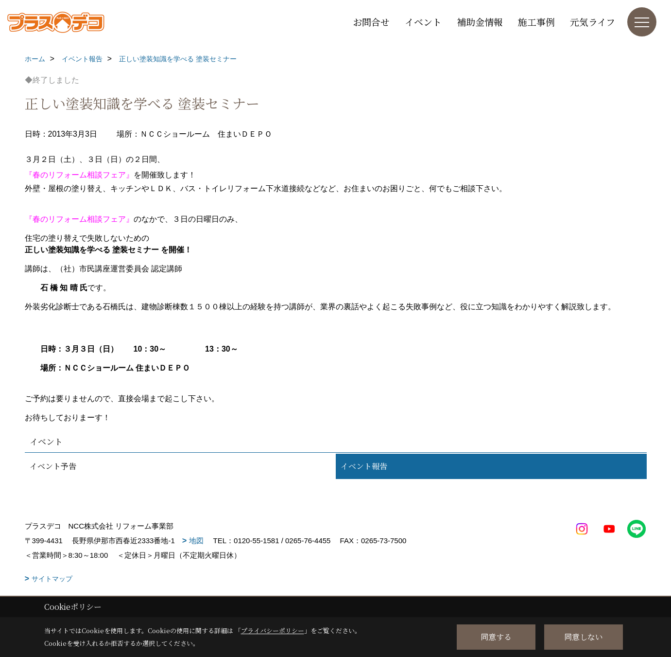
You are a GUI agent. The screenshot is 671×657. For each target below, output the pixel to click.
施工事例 (536, 21)
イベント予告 (53, 466)
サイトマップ (52, 579)
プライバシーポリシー (272, 630)
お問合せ (371, 21)
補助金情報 (480, 21)
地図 (196, 540)
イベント (423, 21)
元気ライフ (592, 21)
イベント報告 (364, 466)
